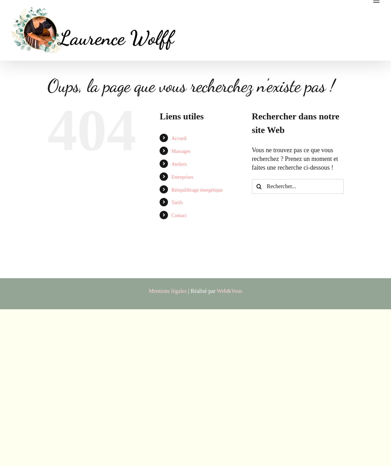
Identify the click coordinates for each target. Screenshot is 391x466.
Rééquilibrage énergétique (197, 190)
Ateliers (179, 164)
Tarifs (177, 202)
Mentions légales (168, 291)
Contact (179, 215)
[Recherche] (259, 186)
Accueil (179, 138)
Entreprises (182, 177)
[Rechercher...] (298, 186)
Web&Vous (229, 291)
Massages (180, 151)
